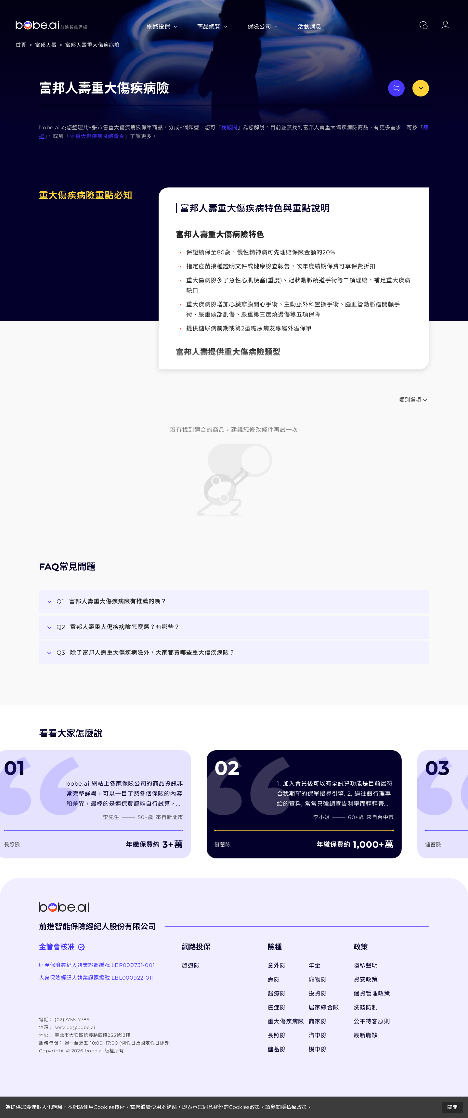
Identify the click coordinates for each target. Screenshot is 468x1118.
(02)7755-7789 (72, 1019)
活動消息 (309, 27)
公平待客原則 (372, 1021)
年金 (315, 965)
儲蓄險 (276, 1049)
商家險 (318, 1021)
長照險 (276, 1035)
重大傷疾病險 (284, 1021)
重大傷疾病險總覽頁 (96, 136)
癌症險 (276, 1007)
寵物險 (318, 979)
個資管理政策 (372, 993)
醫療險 (276, 993)
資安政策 (366, 979)
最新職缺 (366, 1035)
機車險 (318, 1049)
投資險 (318, 993)
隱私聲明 (366, 965)
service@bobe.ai (75, 1027)
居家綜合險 (324, 1007)
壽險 (273, 979)
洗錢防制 (366, 1007)
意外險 (276, 965)
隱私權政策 (294, 1107)
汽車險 (318, 1035)
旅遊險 (191, 965)
